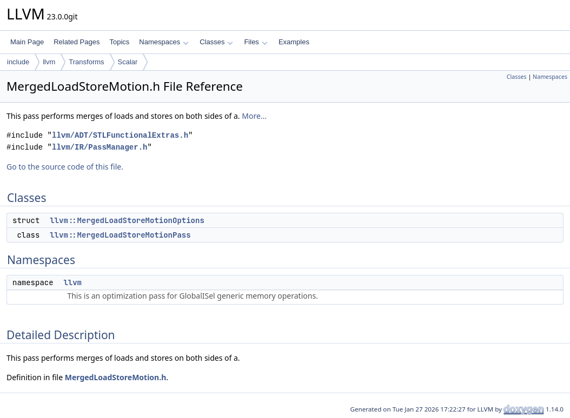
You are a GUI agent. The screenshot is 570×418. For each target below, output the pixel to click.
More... (254, 116)
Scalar (128, 62)
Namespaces (163, 42)
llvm (49, 62)
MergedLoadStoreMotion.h (116, 377)
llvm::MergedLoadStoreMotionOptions (127, 220)
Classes (216, 42)
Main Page (27, 42)
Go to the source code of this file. (64, 166)
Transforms (86, 62)
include (18, 62)
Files (255, 42)
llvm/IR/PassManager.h (99, 147)
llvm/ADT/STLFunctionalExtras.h (120, 135)
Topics (119, 42)
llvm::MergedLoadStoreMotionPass (120, 235)
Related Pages (77, 42)
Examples (294, 42)
